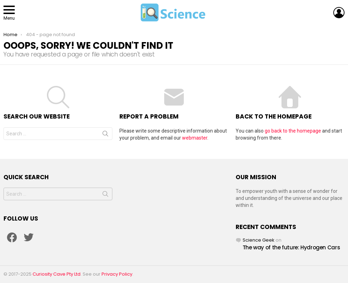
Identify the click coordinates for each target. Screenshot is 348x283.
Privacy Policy (117, 274)
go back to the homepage (293, 131)
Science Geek (258, 240)
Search (105, 135)
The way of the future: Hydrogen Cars (291, 247)
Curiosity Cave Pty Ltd (57, 274)
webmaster (194, 138)
